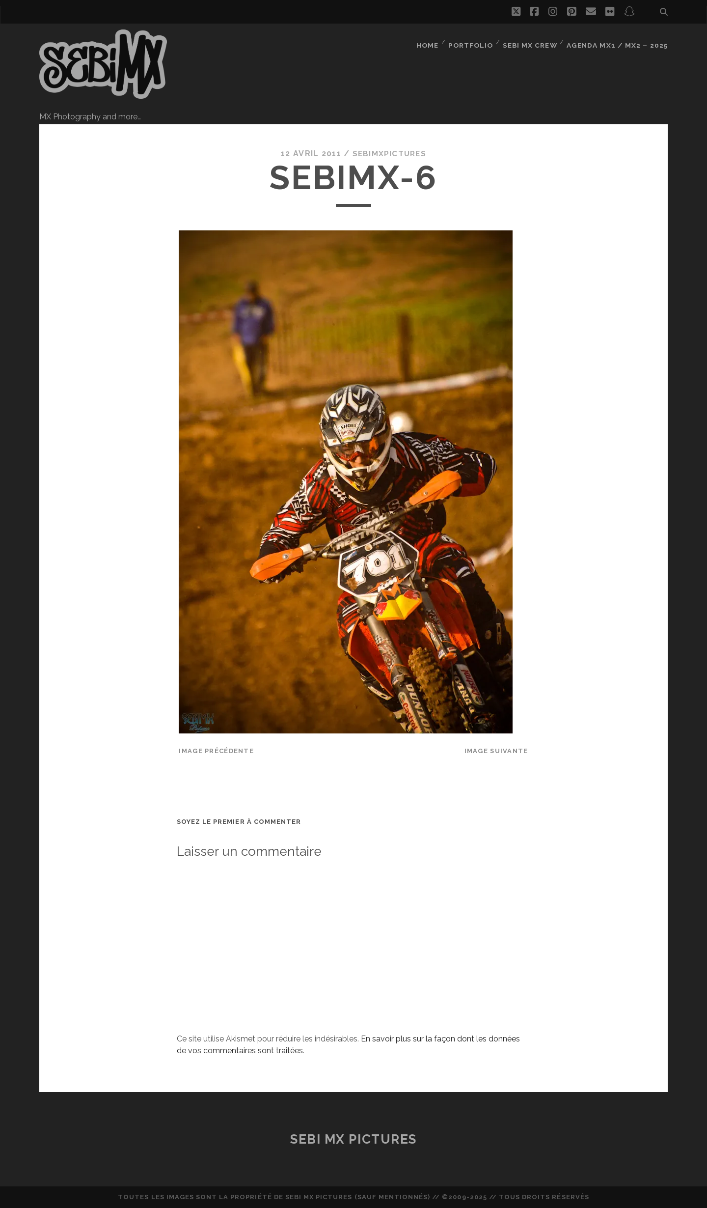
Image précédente (216, 751)
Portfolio (474, 41)
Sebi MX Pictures (353, 1139)
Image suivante (496, 751)
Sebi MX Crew (534, 41)
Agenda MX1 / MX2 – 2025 (620, 41)
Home (430, 41)
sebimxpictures (389, 153)
